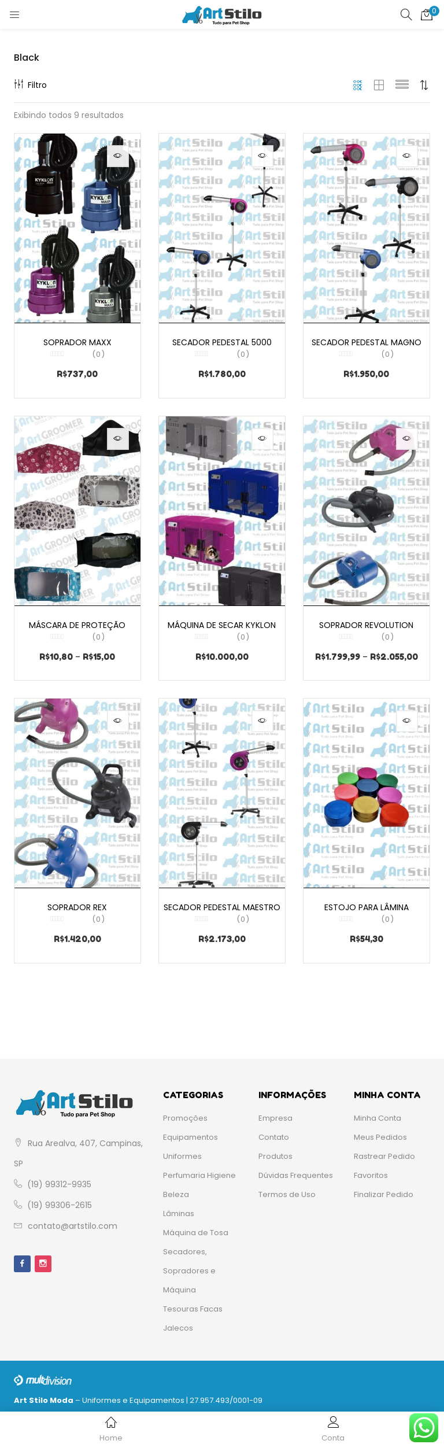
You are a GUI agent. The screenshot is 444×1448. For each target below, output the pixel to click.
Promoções (185, 1114)
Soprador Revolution (366, 627)
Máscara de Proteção (77, 627)
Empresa (275, 1114)
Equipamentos (190, 1133)
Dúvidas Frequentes (295, 1171)
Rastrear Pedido (384, 1152)
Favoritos (371, 1171)
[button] (426, 14)
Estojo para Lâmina (366, 900)
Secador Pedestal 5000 (222, 342)
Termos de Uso (287, 1190)
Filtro (30, 85)
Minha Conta (377, 1114)
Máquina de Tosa (195, 1228)
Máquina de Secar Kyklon (222, 627)
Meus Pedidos (380, 1133)
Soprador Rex (77, 900)
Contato (273, 1133)
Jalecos (178, 1323)
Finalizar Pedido (383, 1190)
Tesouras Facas (193, 1304)
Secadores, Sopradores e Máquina (189, 1266)
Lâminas (178, 1209)
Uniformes (182, 1152)
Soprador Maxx (77, 342)
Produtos (275, 1152)
